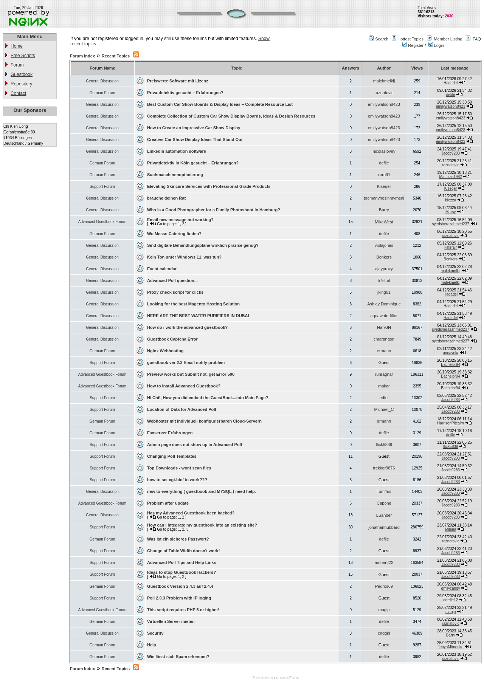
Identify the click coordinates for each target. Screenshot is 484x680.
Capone (384, 503)
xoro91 (384, 174)
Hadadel (451, 83)
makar (384, 386)
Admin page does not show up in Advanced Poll (194, 444)
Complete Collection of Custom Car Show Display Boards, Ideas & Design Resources (231, 116)
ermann (384, 351)
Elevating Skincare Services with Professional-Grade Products (208, 186)
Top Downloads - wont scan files (179, 468)
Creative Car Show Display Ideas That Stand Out (194, 139)
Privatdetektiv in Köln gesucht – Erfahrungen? (193, 163)
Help (151, 645)
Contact (18, 93)
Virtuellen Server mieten (171, 621)
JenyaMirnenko (451, 647)
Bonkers (383, 257)
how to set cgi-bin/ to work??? (177, 479)
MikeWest (384, 222)
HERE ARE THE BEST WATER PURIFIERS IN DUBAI (198, 315)
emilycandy (450, 588)
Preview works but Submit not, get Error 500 (190, 374)
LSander (384, 515)
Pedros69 (384, 586)
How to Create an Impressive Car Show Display (193, 127)
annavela (450, 353)
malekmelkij (384, 81)
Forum (17, 65)
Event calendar (162, 268)
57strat (384, 280)
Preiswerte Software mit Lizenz (177, 81)
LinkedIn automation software (176, 151)
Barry (384, 210)
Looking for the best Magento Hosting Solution (193, 304)
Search (381, 39)
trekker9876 (384, 468)
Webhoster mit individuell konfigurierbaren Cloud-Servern (204, 421)
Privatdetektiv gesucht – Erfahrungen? (185, 92)
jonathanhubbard (384, 527)
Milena (450, 529)
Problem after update (168, 503)
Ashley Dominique (384, 304)
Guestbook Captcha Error (172, 339)
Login (436, 45)
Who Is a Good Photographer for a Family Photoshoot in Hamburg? (213, 210)
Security (155, 633)
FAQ (477, 39)
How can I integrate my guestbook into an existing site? (202, 525)
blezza (450, 200)
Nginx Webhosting (165, 351)
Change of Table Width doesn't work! (183, 550)
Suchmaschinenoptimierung (175, 174)
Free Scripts (23, 55)
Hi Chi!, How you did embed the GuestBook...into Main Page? (207, 397)
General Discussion (102, 81)
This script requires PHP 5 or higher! (183, 609)
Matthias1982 (450, 177)
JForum (293, 678)
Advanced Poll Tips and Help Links (181, 562)
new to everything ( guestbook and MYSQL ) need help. (201, 491)
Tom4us (384, 491)
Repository (21, 84)
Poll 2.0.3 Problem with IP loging (179, 598)
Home (17, 46)
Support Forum (102, 186)
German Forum (102, 93)
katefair (450, 247)
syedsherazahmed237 (450, 224)
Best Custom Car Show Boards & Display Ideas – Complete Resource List (220, 104)
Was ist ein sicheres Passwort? (178, 539)
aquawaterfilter (383, 315)
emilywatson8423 (384, 104)
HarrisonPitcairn (450, 423)
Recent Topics (116, 56)
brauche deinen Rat (166, 198)
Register (413, 45)
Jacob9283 (450, 153)
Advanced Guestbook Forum (102, 222)
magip (384, 609)
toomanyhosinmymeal (384, 198)
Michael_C (384, 409)
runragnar (384, 374)
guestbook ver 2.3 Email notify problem (186, 362)
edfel (384, 397)
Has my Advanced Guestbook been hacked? (190, 513)
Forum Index (82, 56)
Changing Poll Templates (172, 456)
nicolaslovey (384, 151)
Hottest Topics (410, 39)
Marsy (450, 212)
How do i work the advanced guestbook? (187, 327)
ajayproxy (384, 268)
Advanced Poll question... (172, 280)
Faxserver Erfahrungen (169, 433)
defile (450, 95)
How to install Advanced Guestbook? (183, 386)
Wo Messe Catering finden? (174, 233)
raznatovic (383, 92)
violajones (384, 245)
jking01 (384, 292)
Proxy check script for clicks (175, 292)
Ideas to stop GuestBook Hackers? (181, 572)
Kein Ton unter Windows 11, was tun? (184, 257)
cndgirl (384, 633)
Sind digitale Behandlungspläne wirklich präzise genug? (203, 245)
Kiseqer (384, 186)
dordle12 (450, 600)
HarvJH (384, 327)
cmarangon (384, 339)
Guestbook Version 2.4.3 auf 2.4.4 (180, 586)
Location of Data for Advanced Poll (181, 409)
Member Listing (448, 39)
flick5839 (384, 444)
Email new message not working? (180, 219)
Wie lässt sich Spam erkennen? (178, 656)
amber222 (384, 562)
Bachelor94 (450, 364)
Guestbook (22, 74)
